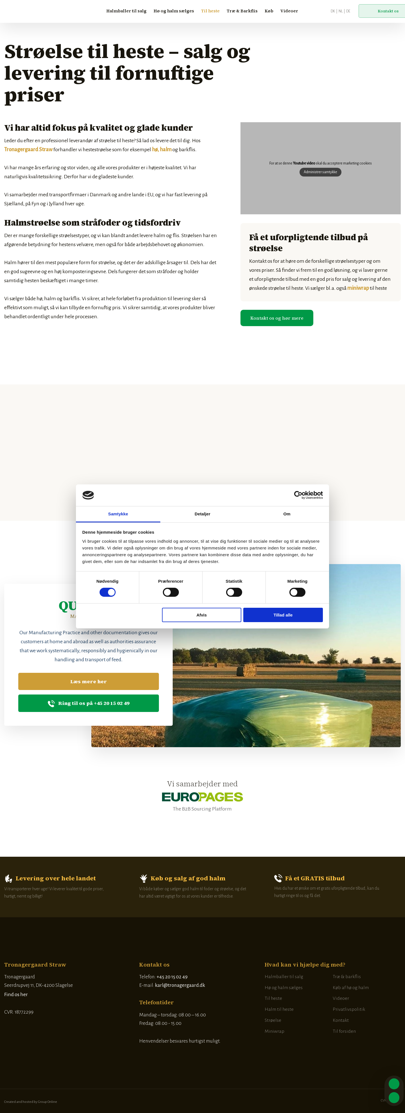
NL (341, 11)
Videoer (289, 11)
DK (333, 11)
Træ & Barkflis (242, 11)
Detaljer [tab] (202, 513)
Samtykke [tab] (118, 513)
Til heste (210, 11)
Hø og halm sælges (174, 11)
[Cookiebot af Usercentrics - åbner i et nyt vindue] (298, 495)
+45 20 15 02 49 (172, 977)
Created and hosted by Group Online (30, 1102)
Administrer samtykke (320, 172)
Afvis (201, 615)
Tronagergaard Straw (28, 149)
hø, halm (162, 149)
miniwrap (358, 288)
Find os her (16, 994)
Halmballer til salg (126, 11)
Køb (269, 11)
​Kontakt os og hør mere (276, 318)
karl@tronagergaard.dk (180, 985)
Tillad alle (282, 615)
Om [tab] (286, 513)
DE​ (348, 11)
